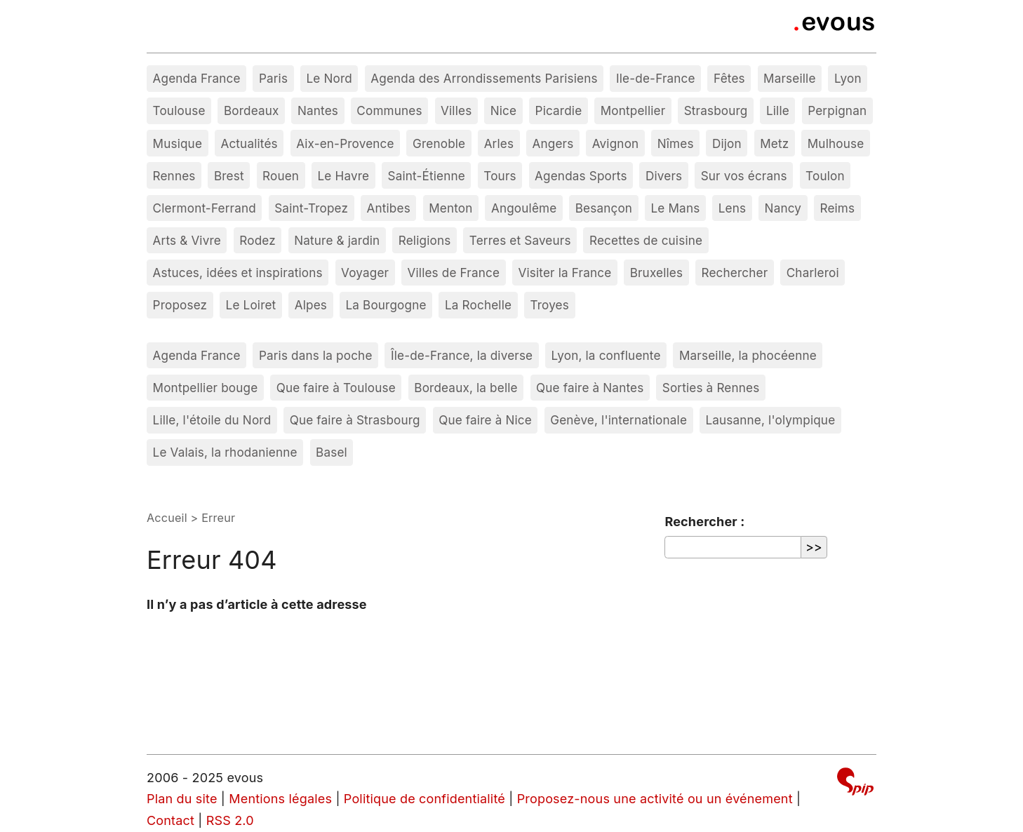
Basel (331, 452)
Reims (837, 208)
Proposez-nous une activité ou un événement (655, 798)
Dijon (727, 143)
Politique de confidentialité (424, 798)
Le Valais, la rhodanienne (225, 452)
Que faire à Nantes (589, 387)
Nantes (317, 110)
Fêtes (729, 78)
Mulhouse (836, 143)
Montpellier (633, 110)
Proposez (180, 304)
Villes (456, 110)
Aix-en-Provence (345, 143)
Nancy (783, 208)
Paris (273, 78)
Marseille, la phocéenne (748, 355)
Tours (499, 175)
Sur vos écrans (744, 175)
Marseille (789, 78)
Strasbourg (716, 110)
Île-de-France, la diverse (462, 355)
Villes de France (454, 272)
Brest (229, 175)
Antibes (388, 208)
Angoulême (523, 208)
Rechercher (735, 272)
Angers (553, 143)
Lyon (848, 78)
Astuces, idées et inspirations (238, 272)
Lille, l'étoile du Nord (212, 419)
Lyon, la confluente (606, 355)
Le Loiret (251, 304)
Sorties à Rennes (711, 387)
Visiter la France (564, 272)
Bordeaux (251, 110)
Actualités (248, 143)
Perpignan (837, 110)
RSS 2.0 (230, 820)
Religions (425, 240)
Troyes (549, 304)
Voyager (365, 272)
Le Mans (675, 208)
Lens (732, 208)
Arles (499, 143)
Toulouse (179, 110)
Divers (664, 175)
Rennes (174, 175)
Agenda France (197, 78)
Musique (178, 143)
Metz (774, 143)
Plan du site (182, 798)
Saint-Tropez (311, 208)
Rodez (257, 240)
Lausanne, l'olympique (770, 419)
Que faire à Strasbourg (355, 419)
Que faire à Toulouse (336, 387)
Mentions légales (280, 798)
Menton (450, 208)
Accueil (167, 518)
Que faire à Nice (485, 419)
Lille (777, 110)
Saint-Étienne (426, 175)
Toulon (825, 175)
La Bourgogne (385, 304)
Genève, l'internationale (618, 419)
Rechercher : (704, 521)
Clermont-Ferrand (204, 208)
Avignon (615, 143)
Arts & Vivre (187, 240)
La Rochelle (478, 304)
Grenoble (439, 143)
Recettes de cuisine (645, 240)
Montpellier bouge (205, 387)
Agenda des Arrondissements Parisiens (483, 78)
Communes (389, 110)
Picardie (558, 110)
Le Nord (329, 78)
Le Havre (344, 175)
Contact (170, 820)
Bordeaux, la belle (465, 387)
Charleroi (813, 272)
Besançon (603, 208)
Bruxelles (656, 272)
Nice (503, 110)
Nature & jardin (337, 240)
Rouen (280, 175)
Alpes (311, 304)
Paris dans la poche (316, 355)
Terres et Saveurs (520, 240)
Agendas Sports (581, 175)
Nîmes (675, 143)
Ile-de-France (655, 78)
